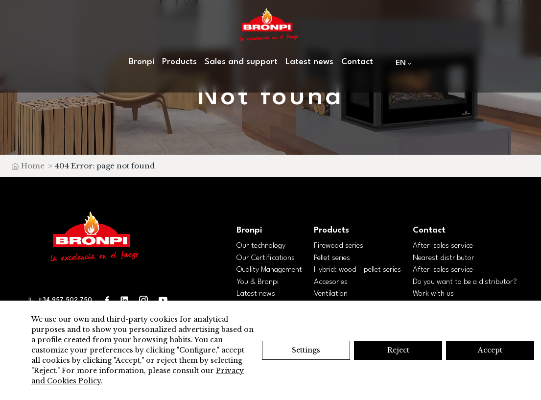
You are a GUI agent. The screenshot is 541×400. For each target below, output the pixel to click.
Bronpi (141, 62)
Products (179, 62)
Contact (357, 62)
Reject (398, 350)
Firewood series (338, 246)
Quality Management (269, 270)
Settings (306, 350)
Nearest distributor (443, 258)
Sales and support (241, 62)
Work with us (433, 294)
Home (33, 165)
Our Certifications (265, 258)
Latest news (309, 62)
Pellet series (332, 258)
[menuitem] (401, 63)
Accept (490, 350)
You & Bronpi (257, 282)
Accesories (331, 282)
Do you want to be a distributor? (465, 282)
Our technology (260, 246)
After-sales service (443, 246)
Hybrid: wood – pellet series (357, 270)
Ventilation (331, 294)
